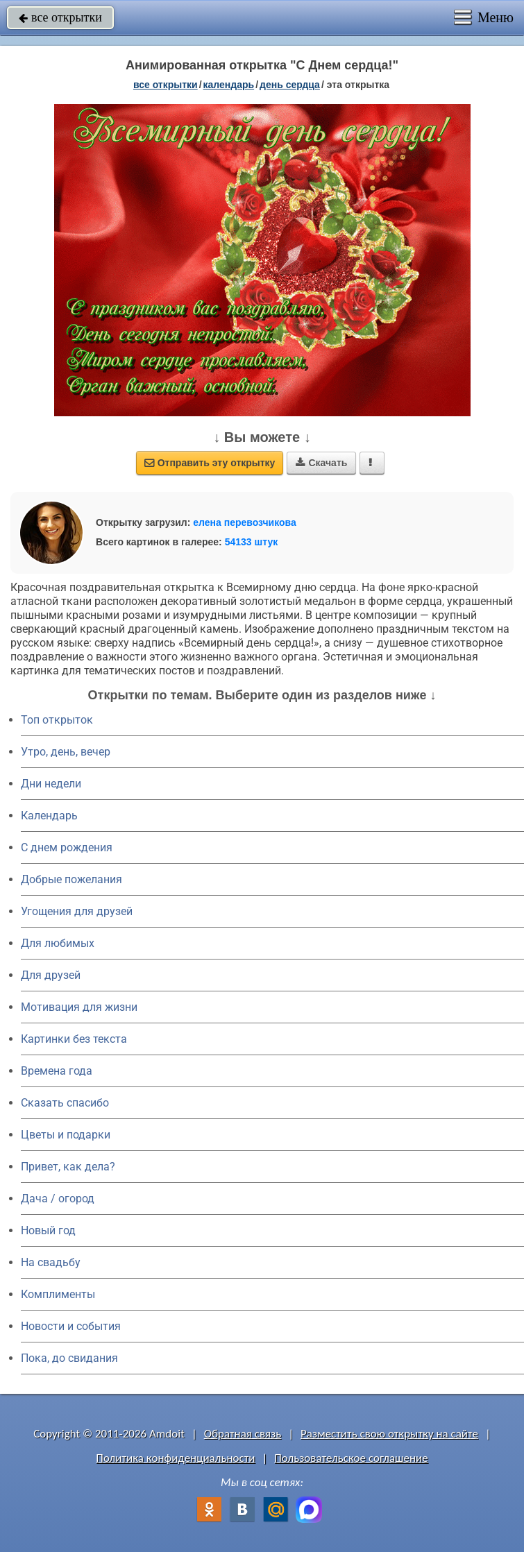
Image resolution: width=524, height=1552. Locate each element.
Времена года (56, 1070)
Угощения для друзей (77, 911)
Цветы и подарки (65, 1134)
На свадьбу (51, 1262)
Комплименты (58, 1294)
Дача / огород (57, 1198)
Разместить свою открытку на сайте (389, 1433)
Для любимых (57, 943)
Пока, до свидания (69, 1358)
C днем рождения (66, 847)
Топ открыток (57, 719)
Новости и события (71, 1326)
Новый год (48, 1230)
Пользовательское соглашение (351, 1458)
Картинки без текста (74, 1039)
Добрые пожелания (71, 879)
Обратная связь (243, 1433)
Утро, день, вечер (65, 751)
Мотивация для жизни (79, 1007)
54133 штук (251, 541)
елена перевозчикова (244, 522)
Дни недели (51, 783)
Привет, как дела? (68, 1166)
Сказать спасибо (65, 1102)
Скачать (321, 462)
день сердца (290, 84)
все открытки (60, 17)
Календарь (229, 84)
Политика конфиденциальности (175, 1458)
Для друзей (51, 975)
